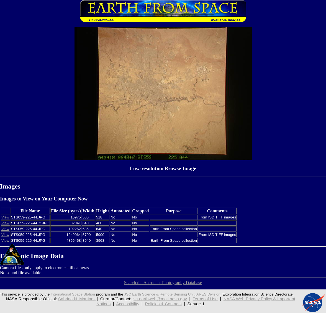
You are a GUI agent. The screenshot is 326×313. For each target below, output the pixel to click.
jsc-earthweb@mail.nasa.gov (159, 298)
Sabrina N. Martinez (77, 298)
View (5, 217)
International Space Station (73, 294)
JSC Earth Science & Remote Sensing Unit (159, 294)
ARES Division (208, 294)
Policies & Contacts (163, 303)
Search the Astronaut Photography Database (163, 282)
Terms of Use (205, 298)
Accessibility (127, 303)
